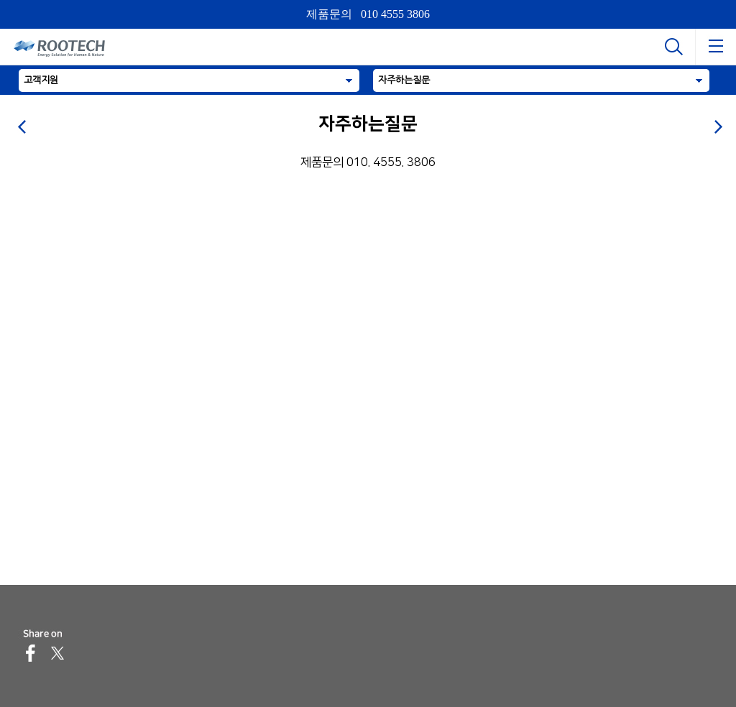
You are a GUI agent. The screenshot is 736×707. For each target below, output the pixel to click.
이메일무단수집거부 (407, 697)
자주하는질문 (404, 80)
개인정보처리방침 (135, 697)
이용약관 (641, 697)
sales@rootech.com (130, 628)
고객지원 (41, 80)
